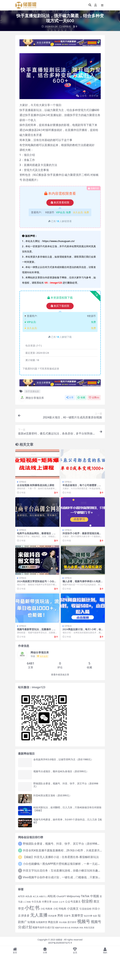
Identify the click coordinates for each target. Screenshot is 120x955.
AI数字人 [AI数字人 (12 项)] (43, 896)
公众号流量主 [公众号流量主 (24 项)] (73, 901)
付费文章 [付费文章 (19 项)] (47, 901)
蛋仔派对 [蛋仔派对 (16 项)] (71, 922)
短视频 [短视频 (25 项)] (31, 922)
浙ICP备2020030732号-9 (60, 942)
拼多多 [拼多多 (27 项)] (25, 915)
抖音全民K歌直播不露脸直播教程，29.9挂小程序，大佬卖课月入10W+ (66, 850)
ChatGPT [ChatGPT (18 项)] (61, 896)
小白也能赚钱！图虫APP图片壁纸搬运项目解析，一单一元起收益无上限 (67, 864)
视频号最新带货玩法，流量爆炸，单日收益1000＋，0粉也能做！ (36, 630)
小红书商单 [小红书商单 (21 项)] (46, 908)
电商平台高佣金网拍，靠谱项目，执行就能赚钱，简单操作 (36, 534)
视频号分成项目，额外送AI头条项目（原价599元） (61, 771)
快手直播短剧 (32, 391)
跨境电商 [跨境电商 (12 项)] (75, 927)
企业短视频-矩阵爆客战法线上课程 (35, 485)
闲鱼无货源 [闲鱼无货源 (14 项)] (89, 927)
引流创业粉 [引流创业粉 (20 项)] (85, 908)
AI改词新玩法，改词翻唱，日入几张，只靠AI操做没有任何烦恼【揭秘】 (67, 809)
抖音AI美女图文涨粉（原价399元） (52, 795)
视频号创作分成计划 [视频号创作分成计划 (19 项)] (43, 927)
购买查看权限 (60, 202)
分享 (69, 397)
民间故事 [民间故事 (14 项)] (52, 915)
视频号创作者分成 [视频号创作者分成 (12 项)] (62, 927)
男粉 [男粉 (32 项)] (60, 915)
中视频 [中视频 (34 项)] (94, 896)
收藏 (81, 397)
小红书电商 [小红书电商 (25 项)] (59, 908)
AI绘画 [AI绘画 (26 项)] (51, 896)
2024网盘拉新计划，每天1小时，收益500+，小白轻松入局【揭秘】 (82, 630)
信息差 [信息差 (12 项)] (55, 902)
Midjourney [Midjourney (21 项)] (73, 896)
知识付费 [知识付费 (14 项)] (88, 915)
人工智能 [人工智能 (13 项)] (27, 901)
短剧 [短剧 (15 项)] (95, 915)
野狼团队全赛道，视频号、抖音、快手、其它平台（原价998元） (65, 785)
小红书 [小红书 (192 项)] (32, 907)
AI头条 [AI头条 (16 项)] (29, 896)
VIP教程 (66, 26)
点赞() (94, 397)
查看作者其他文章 (60, 674)
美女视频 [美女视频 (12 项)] (63, 922)
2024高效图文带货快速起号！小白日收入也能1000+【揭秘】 (37, 582)
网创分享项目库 (31, 398)
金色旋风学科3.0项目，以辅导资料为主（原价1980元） (63, 759)
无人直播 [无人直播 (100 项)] (39, 915)
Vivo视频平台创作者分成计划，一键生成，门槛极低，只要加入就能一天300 (70, 877)
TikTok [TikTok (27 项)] (85, 896)
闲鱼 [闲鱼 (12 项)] (81, 927)
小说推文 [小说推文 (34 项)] (73, 908)
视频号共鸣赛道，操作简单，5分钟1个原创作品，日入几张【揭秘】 (67, 821)
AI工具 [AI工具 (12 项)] (36, 896)
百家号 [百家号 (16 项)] (67, 915)
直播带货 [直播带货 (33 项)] (77, 915)
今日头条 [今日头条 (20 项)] (36, 901)
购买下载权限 (60, 306)
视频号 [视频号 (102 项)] (83, 921)
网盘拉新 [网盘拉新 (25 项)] (53, 922)
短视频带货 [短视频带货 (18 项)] (41, 922)
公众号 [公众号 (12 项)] (61, 902)
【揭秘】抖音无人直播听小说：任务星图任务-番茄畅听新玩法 (61, 857)
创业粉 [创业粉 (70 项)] (87, 901)
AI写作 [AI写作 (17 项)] (21, 896)
